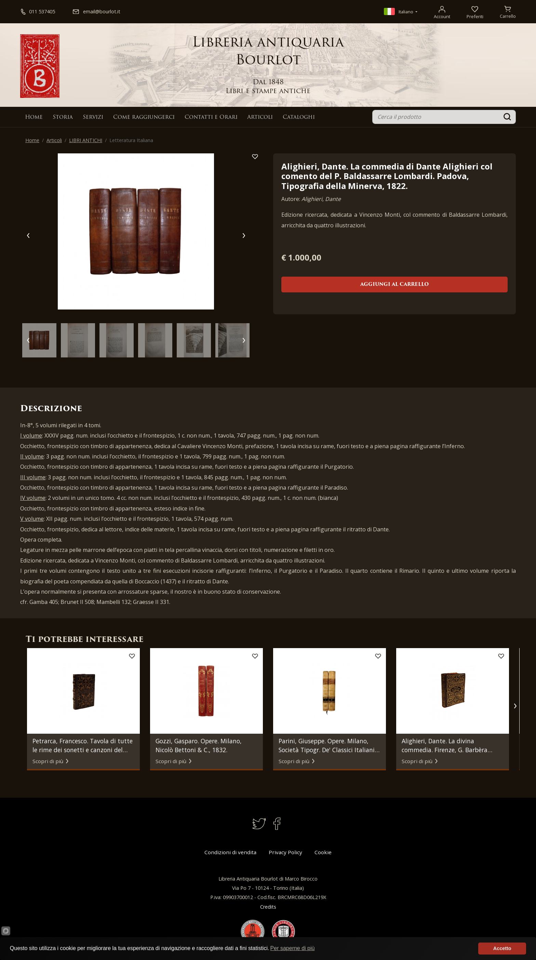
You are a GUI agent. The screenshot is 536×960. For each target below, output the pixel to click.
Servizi (93, 117)
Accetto (502, 948)
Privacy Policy (285, 852)
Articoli (260, 117)
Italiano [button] (399, 12)
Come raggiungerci (144, 117)
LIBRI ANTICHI (85, 140)
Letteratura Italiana (131, 140)
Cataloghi (299, 117)
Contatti (211, 117)
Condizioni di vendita (230, 852)
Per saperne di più (292, 948)
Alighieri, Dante (321, 199)
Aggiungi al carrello (394, 284)
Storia (63, 117)
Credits (268, 907)
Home (34, 117)
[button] (515, 705)
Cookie (323, 852)
